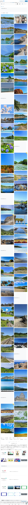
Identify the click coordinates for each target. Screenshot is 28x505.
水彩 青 (11, 439)
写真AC (2, 6)
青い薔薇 (2, 439)
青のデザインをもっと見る (24, 460)
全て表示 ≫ (25, 439)
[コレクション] (15, 504)
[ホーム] (9, 504)
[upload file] (17, 4)
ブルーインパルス (16, 439)
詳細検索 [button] (20, 4)
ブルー (7, 439)
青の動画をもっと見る (24, 494)
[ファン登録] (12, 504)
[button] (22, 1)
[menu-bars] (1, 4)
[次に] (18, 441)
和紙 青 (21, 439)
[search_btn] (23, 4)
